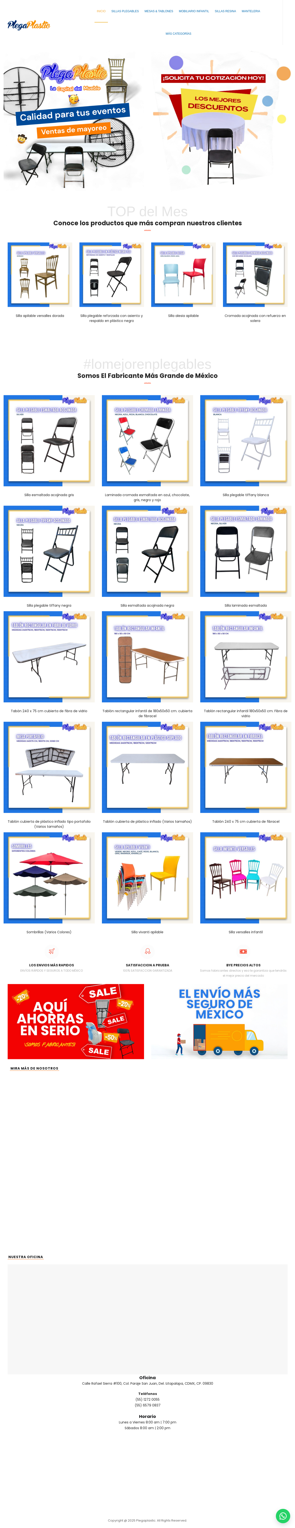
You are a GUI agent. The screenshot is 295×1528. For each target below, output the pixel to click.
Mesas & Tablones (159, 11)
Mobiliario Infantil (194, 11)
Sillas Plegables (125, 11)
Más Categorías (178, 33)
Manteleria (251, 11)
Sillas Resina (225, 11)
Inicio (101, 11)
